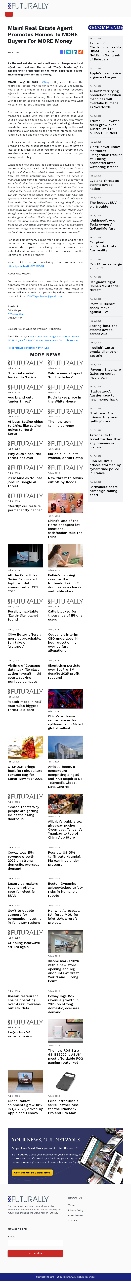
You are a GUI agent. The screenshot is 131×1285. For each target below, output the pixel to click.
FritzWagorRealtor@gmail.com (46, 296)
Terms (72, 1208)
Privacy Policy (76, 1213)
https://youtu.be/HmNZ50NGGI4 (28, 266)
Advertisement (77, 1219)
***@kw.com (16, 313)
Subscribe (35, 1257)
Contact (73, 1224)
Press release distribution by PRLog (30, 351)
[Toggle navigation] (9, 14)
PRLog (45, 82)
